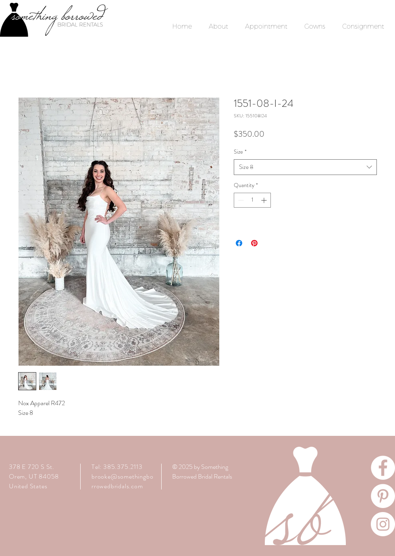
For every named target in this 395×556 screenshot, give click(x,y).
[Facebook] (383, 468)
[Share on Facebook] (239, 243)
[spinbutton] (252, 200)
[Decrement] (240, 200)
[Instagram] (383, 524)
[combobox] (305, 167)
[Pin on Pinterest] (254, 243)
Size (240, 152)
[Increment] (265, 200)
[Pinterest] (383, 496)
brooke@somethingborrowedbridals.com (122, 481)
